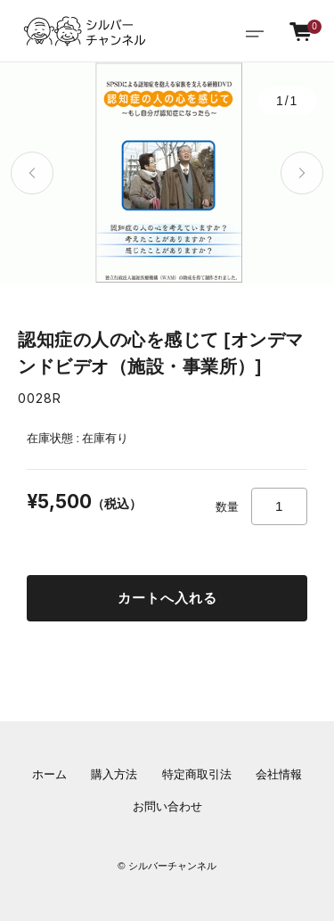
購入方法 (114, 775)
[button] (32, 173)
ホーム (49, 775)
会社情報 (279, 775)
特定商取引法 (197, 775)
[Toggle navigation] (254, 31)
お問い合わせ (167, 807)
